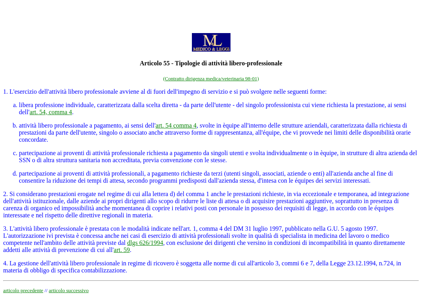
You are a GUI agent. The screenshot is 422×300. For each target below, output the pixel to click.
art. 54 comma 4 (176, 125)
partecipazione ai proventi (52, 153)
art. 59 (122, 249)
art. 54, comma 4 (51, 112)
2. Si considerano (25, 194)
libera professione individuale (56, 105)
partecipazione (37, 173)
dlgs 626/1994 (145, 242)
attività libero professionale (53, 125)
